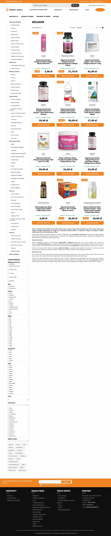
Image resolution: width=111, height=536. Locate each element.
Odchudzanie (12, 62)
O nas (34, 500)
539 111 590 (86, 1)
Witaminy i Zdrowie (14, 71)
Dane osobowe (62, 496)
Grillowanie (13, 119)
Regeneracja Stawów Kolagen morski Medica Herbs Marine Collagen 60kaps (92, 111)
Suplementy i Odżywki (15, 22)
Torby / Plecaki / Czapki (16, 209)
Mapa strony (36, 521)
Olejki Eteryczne (15, 226)
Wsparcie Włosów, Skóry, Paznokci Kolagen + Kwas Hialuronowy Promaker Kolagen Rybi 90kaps (92, 209)
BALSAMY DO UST (15, 184)
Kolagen (43, 57)
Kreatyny (13, 28)
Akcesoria (11, 191)
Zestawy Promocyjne (16, 239)
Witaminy (13, 74)
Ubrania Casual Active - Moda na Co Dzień (17, 219)
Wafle (12, 132)
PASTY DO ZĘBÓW (15, 188)
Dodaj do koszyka (43, 76)
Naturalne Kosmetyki (16, 93)
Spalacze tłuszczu (15, 68)
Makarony (13, 125)
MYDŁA (12, 144)
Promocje (11, 232)
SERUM (12, 181)
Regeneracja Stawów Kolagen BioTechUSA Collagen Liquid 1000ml (68, 110)
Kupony (60, 507)
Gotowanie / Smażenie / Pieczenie (15, 109)
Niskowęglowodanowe (16, 122)
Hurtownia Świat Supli (39, 514)
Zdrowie (13, 81)
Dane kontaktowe (37, 519)
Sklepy (34, 524)
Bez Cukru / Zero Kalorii (16, 116)
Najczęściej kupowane (13, 500)
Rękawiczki (13, 200)
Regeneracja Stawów (16, 84)
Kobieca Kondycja (15, 37)
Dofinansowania (37, 510)
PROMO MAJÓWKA (15, 251)
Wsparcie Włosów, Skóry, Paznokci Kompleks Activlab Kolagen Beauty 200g (68, 159)
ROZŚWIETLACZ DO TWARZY (17, 178)
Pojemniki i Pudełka (15, 206)
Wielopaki (13, 248)
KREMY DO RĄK (14, 160)
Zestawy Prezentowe (16, 235)
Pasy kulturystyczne (15, 203)
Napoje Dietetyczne (15, 105)
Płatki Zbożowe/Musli (16, 129)
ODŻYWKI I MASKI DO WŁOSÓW (18, 153)
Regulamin (35, 496)
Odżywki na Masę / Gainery (17, 44)
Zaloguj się (94, 5)
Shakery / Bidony (15, 194)
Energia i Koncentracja (16, 53)
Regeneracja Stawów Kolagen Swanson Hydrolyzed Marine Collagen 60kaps (68, 62)
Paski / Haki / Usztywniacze (17, 197)
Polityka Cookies (37, 517)
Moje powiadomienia (64, 510)
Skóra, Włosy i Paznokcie (68, 155)
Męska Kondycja (15, 40)
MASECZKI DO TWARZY (16, 175)
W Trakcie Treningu (15, 50)
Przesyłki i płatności (38, 503)
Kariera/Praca (36, 512)
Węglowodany (14, 34)
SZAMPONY (13, 150)
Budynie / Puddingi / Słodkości (18, 113)
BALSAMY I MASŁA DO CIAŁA (17, 156)
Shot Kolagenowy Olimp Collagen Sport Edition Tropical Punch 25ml (43, 208)
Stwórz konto (102, 5)
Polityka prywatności (38, 498)
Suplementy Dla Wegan (16, 59)
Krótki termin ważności (16, 245)
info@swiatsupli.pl (98, 1)
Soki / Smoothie (15, 135)
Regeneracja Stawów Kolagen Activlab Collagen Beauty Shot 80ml (43, 61)
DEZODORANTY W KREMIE (17, 147)
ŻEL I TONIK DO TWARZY (17, 169)
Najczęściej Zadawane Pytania (41, 507)
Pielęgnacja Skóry (15, 215)
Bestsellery (87, 28)
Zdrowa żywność (13, 96)
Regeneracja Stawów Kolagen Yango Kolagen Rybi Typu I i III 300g (43, 159)
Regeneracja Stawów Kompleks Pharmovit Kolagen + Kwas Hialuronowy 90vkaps (43, 111)
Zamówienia (61, 498)
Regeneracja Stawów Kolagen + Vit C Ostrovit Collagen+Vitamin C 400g (92, 61)
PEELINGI (13, 163)
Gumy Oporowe (15, 223)
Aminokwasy (14, 31)
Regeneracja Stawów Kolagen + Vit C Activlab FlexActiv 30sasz (68, 208)
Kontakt (86, 491)
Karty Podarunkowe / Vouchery (18, 242)
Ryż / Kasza (14, 138)
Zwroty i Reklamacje (38, 505)
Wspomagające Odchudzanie (18, 65)
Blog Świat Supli (37, 526)
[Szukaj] (55, 5)
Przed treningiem (15, 47)
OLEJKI (13, 166)
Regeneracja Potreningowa (17, 56)
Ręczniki (13, 212)
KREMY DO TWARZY (15, 172)
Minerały (13, 77)
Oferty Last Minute (14, 254)
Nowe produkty (11, 498)
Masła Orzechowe (15, 102)
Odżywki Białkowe (15, 25)
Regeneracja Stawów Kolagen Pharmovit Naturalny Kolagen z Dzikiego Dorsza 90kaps (92, 160)
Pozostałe (13, 229)
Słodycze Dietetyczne (16, 99)
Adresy (60, 505)
